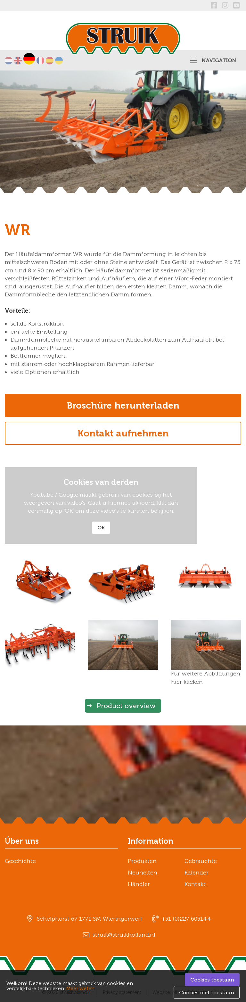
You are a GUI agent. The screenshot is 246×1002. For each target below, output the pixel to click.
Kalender (196, 872)
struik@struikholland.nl (124, 934)
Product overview (126, 706)
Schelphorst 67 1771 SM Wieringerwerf (90, 918)
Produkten (142, 861)
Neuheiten (142, 872)
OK (101, 528)
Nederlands (8, 60)
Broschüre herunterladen (123, 405)
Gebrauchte (200, 861)
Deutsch (29, 58)
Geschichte (20, 861)
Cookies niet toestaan (206, 993)
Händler (139, 884)
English (18, 60)
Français (40, 60)
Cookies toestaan (212, 980)
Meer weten (80, 988)
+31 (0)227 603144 (186, 918)
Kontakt (195, 884)
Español (49, 60)
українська (59, 60)
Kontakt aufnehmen (123, 433)
